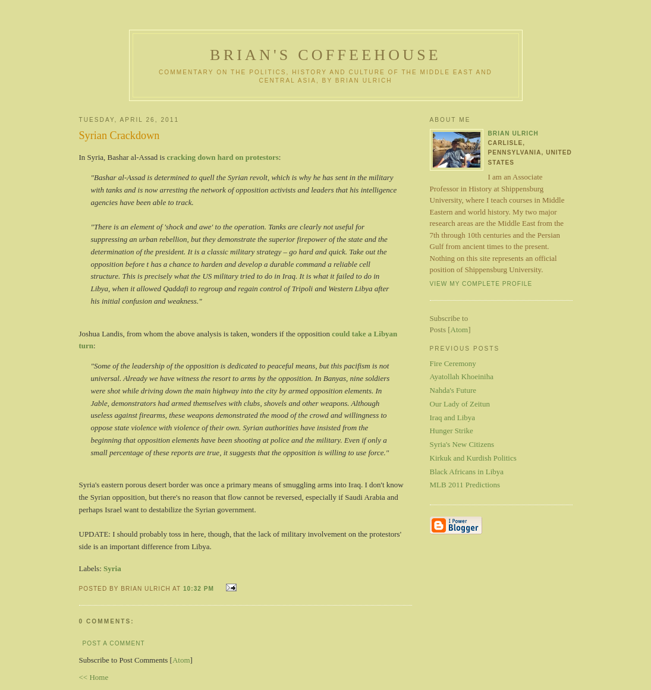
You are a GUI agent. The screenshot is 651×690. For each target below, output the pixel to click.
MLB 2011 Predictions (465, 484)
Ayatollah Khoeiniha (461, 376)
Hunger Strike (451, 430)
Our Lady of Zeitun (460, 403)
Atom (181, 660)
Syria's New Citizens (462, 444)
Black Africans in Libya (467, 471)
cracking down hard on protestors (223, 157)
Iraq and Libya (453, 417)
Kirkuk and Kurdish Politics (473, 457)
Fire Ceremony (453, 363)
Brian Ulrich (513, 133)
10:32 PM (199, 588)
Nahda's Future (453, 390)
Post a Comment (114, 643)
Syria (112, 568)
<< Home (94, 677)
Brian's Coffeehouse (325, 55)
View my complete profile (481, 284)
